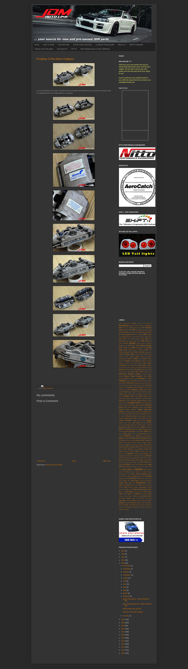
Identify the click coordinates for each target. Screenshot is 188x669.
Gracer (121, 396)
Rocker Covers (131, 460)
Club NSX (121, 361)
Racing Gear (122, 453)
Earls (129, 372)
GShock (133, 398)
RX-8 (146, 462)
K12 (150, 414)
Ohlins (121, 438)
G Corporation (147, 387)
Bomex (139, 343)
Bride (133, 348)
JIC (124, 414)
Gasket (125, 392)
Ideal (129, 405)
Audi (146, 336)
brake (137, 345)
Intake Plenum (131, 409)
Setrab (146, 466)
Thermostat (142, 487)
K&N (147, 414)
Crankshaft (122, 365)
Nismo (128, 436)
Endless (138, 374)
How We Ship (63, 45)
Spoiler (144, 474)
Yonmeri (121, 507)
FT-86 (123, 385)
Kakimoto (128, 416)
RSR (130, 462)
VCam (139, 496)
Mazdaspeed (123, 427)
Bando (142, 339)
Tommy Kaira (142, 489)
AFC (127, 327)
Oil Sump (127, 440)
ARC (145, 334)
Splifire (133, 474)
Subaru (139, 478)
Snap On (121, 472)
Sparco (132, 472)
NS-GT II (133, 436)
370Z (128, 323)
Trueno (125, 494)
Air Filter (132, 330)
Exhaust (141, 378)
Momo (127, 431)
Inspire (141, 407)
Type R (146, 494)
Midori (124, 429)
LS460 (124, 425)
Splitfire (138, 474)
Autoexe (137, 339)
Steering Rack (123, 478)
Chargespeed (122, 358)
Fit (125, 383)
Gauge (130, 392)
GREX (132, 396)
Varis (135, 496)
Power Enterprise (129, 447)
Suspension (141, 483)
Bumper (135, 350)
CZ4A (124, 367)
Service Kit (140, 466)
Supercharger (135, 480)
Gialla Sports (127, 394)
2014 (123, 641)
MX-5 (130, 433)
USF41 (121, 496)
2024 (123, 557)
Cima (140, 358)
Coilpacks (137, 361)
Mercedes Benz (135, 427)
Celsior (143, 356)
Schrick (146, 464)
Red (120, 458)
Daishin (133, 367)
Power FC (139, 447)
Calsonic (127, 352)
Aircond (142, 330)
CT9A (139, 365)
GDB (138, 392)
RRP (122, 462)
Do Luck (138, 369)
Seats (124, 466)
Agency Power (137, 327)
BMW (147, 341)
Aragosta (139, 334)
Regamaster (125, 458)
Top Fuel (121, 492)
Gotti (144, 394)
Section (129, 466)
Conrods (149, 361)
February (126, 596)
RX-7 (142, 462)
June (125, 584)
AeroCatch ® (62, 49)
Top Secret (129, 492)
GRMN (149, 396)
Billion (135, 341)
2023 (123, 560)
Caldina (121, 352)
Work (134, 505)
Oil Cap (126, 438)
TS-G (132, 494)
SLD (145, 469)
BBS (146, 339)
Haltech (128, 400)
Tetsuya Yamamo (133, 487)
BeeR (126, 341)
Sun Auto (144, 478)
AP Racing (122, 334)
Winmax (121, 505)
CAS (145, 354)
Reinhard (136, 458)
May (125, 587)
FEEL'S (135, 381)
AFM (131, 327)
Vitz (120, 498)
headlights (131, 403)
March (125, 593)
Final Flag (121, 383)
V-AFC (125, 496)
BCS (150, 339)
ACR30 (132, 325)
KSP (143, 418)
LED (144, 420)
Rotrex (145, 460)
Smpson (149, 469)
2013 (123, 644)
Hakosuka (122, 400)
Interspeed (127, 411)
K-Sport (143, 414)
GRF (136, 396)
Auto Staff (131, 339)
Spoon (149, 474)
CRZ (135, 365)
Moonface (133, 431)
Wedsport (148, 500)
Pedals (127, 445)
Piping (132, 445)
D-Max (128, 367)
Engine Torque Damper (133, 376)
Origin (147, 440)
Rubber (134, 462)
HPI (120, 405)
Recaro (148, 456)
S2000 (127, 464)
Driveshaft (148, 369)
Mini (132, 429)
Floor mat (130, 383)
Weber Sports (141, 500)
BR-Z (133, 345)
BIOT (139, 341)
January (126, 616)
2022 (123, 563)
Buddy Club (127, 350)
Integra (139, 409)
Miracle (136, 429)
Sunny (120, 480)
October (126, 572)
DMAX (132, 369)
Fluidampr (136, 383)
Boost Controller (146, 343)
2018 (123, 629)
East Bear (135, 372)
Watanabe (129, 500)
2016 (123, 635)
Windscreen (148, 502)
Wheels (121, 503)
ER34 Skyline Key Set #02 (132, 609)
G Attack (140, 387)
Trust (129, 494)
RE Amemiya (136, 455)
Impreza (148, 405)
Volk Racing (126, 498)
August (125, 578)
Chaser (129, 358)
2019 (123, 626)
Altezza (141, 332)
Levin (125, 422)
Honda (142, 403)
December (127, 566)
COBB (132, 361)
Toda (126, 489)
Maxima (149, 425)
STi (128, 478)
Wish (130, 505)
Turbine (137, 494)
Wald (150, 498)
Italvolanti (138, 411)
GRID (140, 396)
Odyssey (149, 436)
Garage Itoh (142, 389)
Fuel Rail (148, 385)
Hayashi (149, 400)
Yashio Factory (140, 505)
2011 (123, 650)
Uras (149, 494)
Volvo (137, 498)
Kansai (134, 416)
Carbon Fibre (129, 354)
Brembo (148, 345)
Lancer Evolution (125, 420)
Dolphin (143, 369)
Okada (133, 440)
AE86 (120, 327)
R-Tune (132, 451)
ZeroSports (148, 507)
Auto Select (123, 339)
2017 (123, 632)
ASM (124, 336)
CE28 (126, 356)
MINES (129, 429)
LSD (128, 425)
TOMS (149, 489)
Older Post (106, 461)
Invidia (133, 411)
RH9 (120, 460)
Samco (138, 464)
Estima (127, 378)
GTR (150, 398)
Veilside (144, 496)
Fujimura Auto (123, 387)
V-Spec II (130, 496)
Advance (148, 325)
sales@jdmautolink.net (127, 82)
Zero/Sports (141, 507)
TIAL (123, 489)
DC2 (137, 367)
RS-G (126, 462)
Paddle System (146, 442)
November (127, 569)
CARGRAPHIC (139, 354)
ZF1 (124, 509)
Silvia (129, 469)
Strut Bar (133, 478)
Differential (122, 369)
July (124, 581)
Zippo (127, 509)
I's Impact (124, 405)
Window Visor (140, 502)
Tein (125, 487)
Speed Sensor (147, 472)
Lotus (120, 425)
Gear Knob (143, 392)
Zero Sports (134, 507)
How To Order (48, 45)
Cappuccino (148, 352)
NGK (123, 436)
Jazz (150, 411)
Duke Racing (123, 372)
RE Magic (143, 455)
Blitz (143, 341)
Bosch (125, 345)
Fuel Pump (142, 385)
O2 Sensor (143, 436)
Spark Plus (138, 472)
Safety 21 (133, 464)
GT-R (146, 398)
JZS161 (138, 414)
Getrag (121, 394)
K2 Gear (121, 416)
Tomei (135, 489)
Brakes (45, 388)
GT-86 (138, 398)
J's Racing (144, 411)
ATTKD (142, 336)
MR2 (150, 431)
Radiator (130, 453)
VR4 (146, 498)
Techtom (121, 487)
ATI (132, 336)
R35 (136, 451)
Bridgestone (139, 347)
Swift (120, 485)
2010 (123, 653)
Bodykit (132, 343)
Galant (129, 389)
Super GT (126, 480)
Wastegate (122, 500)
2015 (123, 638)
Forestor (142, 383)
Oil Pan (149, 438)
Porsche (121, 447)
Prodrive (50, 388)
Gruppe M (128, 398)
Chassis (135, 358)
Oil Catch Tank (134, 438)
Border (121, 345)
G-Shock (121, 389)
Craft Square (147, 363)
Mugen (125, 433)
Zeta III (121, 509)
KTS (147, 418)
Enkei (145, 376)
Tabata (129, 485)
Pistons (136, 445)
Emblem (131, 374)
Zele (128, 507)
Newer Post (41, 461)
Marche (139, 425)
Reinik (141, 458)
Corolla (127, 363)
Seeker (134, 466)
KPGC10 (139, 418)
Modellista (121, 431)
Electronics (123, 374)
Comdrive (143, 361)
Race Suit (148, 451)
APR (135, 334)
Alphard (126, 332)
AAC (141, 323)
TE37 (140, 485)
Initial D (130, 407)
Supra (121, 483)
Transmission (147, 492)
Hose (150, 403)
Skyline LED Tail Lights (44, 49)
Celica (137, 356)
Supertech (148, 480)
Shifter (124, 469)
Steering (148, 476)
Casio (149, 354)
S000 (120, 464)
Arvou (120, 336)
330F (124, 323)
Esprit (149, 376)
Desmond (148, 367)
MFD (120, 429)
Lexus (129, 422)
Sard (141, 464)
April (125, 590)
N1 (137, 433)
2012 (123, 647)
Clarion (149, 358)
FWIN (135, 387)
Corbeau (121, 363)
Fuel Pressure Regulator (132, 385)
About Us (121, 45)
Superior (142, 480)
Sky (133, 469)
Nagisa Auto (143, 433)
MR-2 (142, 431)
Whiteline (127, 502)
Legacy (148, 420)
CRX (132, 365)
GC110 (134, 392)
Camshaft (141, 352)
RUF (138, 462)
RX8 (150, 462)
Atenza (128, 336)
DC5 (140, 367)
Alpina (131, 332)
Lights (138, 422)
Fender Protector (142, 381)
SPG (128, 474)
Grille (144, 396)
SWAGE (149, 483)
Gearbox (149, 392)
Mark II (144, 425)
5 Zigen (133, 323)
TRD (120, 494)
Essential (121, 378)
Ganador (134, 390)
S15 (123, 464)
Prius (135, 449)
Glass (134, 394)
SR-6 (120, 476)
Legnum (121, 422)
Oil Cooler (142, 438)
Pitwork (141, 445)
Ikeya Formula (140, 405)
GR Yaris (148, 394)
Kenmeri (127, 418)
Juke (126, 414)
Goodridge (139, 394)
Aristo (149, 334)
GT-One (142, 398)
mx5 (133, 433)
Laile (150, 418)
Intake (145, 407)
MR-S (146, 431)
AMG (145, 332)
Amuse (149, 332)
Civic (144, 358)
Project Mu (147, 449)
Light (133, 422)
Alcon (146, 330)
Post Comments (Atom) (54, 465)
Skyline (139, 469)
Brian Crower (123, 347)
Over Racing (127, 442)
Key (131, 418)
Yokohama (148, 505)
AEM (124, 327)
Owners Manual (136, 442)
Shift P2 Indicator (136, 45)
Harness (133, 400)
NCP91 (149, 433)
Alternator (135, 332)
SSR (123, 476)
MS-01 (120, 433)
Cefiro (132, 356)
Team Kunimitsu (146, 485)
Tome (130, 489)
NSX (138, 436)
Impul (121, 407)
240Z (120, 323)
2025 (123, 554)
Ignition (133, 405)
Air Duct (125, 330)
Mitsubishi (146, 429)
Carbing (121, 354)
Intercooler (147, 409)
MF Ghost (148, 427)
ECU (141, 372)
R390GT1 (142, 451)
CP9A (139, 363)
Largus (135, 420)
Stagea (135, 476)
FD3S (130, 381)
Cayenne (121, 356)
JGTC (120, 414)
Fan (127, 381)
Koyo (134, 418)
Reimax (131, 458)
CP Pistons (133, 363)
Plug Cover (147, 445)
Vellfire (149, 496)
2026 (123, 551)
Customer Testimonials (105, 45)
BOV (129, 345)
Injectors (135, 407)
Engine (144, 374)
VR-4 (142, 498)
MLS (150, 429)
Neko (120, 436)
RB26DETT (129, 455)
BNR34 (126, 343)
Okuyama (138, 440)
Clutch (127, 361)
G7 (125, 389)
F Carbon (148, 378)
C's (150, 350)
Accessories (124, 325)
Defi (144, 367)
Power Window (128, 449)
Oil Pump (122, 440)
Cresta (128, 365)
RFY (150, 458)
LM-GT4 (148, 422)
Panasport (122, 445)
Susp (133, 483)
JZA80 (133, 414)
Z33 (125, 507)
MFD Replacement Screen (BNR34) (95, 49)
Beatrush (121, 341)
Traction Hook (138, 492)
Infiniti (125, 407)
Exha (135, 378)
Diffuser (128, 369)
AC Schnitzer (147, 323)
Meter (143, 427)
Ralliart (145, 453)
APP (132, 334)
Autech (149, 336)
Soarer (127, 472)
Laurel (140, 420)
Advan (136, 325)
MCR (129, 427)
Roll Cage (139, 460)
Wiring (126, 505)
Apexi (128, 334)
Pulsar (121, 451)
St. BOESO (128, 476)
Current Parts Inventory (82, 45)
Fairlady (122, 381)
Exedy (131, 378)
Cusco (144, 365)
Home (36, 45)
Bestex (131, 341)
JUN (129, 414)
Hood (146, 403)
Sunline (149, 478)
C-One (140, 350)
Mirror (140, 429)
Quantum (126, 451)
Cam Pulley (134, 352)
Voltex (133, 498)
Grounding (122, 398)
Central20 (148, 356)
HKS (138, 403)
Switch (124, 485)
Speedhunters (123, 474)
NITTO (74, 49)
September (127, 575)
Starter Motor (141, 476)
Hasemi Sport (141, 400)
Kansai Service (142, 416)
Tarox (136, 485)
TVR (142, 494)
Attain (137, 336)
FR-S (146, 383)
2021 (123, 619)
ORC (143, 440)
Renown (146, 458)
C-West (146, 350)
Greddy (126, 396)
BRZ (144, 347)
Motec (138, 431)
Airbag (138, 330)
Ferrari (149, 381)
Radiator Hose (138, 453)
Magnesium (133, 425)
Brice (129, 347)
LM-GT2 (143, 422)
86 (138, 323)
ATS (134, 336)
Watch (135, 500)
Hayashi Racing (123, 403)
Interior (121, 412)
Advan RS (142, 325)
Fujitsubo (130, 387)
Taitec (132, 485)
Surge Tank (127, 483)
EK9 (150, 372)
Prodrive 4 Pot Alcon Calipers (55, 59)
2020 (123, 623)
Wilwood (133, 502)
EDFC (146, 372)
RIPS (123, 460)
